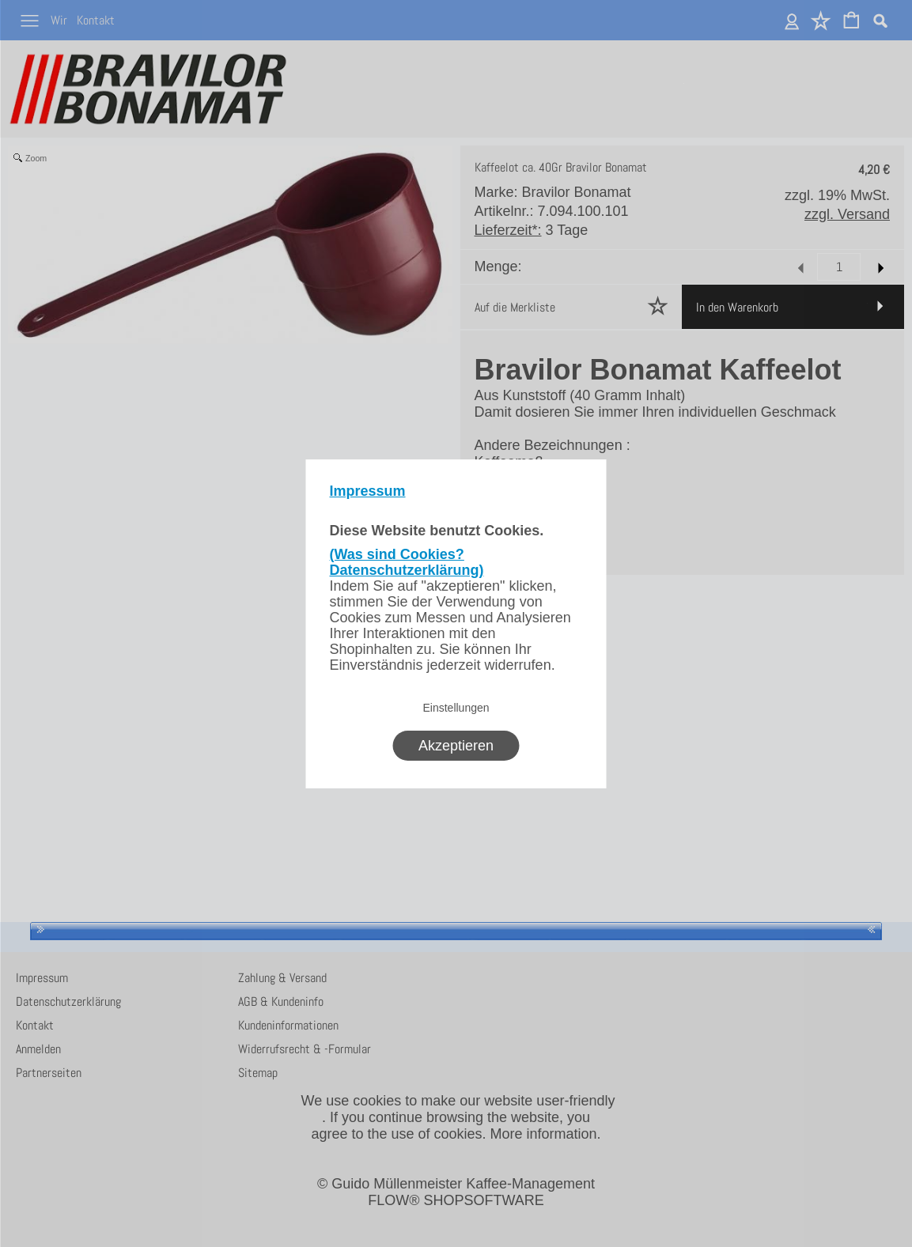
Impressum (368, 491)
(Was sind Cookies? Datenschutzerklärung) (407, 562)
